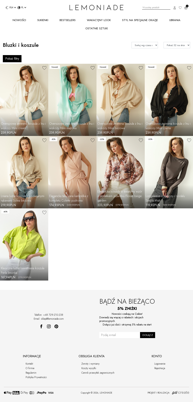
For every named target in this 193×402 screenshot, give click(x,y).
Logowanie (159, 364)
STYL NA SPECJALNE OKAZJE (140, 20)
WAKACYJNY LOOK (99, 20)
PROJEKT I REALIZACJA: (168, 392)
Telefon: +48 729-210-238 (48, 315)
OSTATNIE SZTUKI (96, 28)
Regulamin (31, 373)
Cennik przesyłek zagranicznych (97, 373)
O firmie (30, 368)
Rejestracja (159, 368)
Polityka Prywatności (36, 377)
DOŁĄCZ (147, 335)
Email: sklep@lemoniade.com (49, 319)
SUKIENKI (42, 20)
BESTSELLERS (68, 20)
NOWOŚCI (19, 20)
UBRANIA (174, 20)
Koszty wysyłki (88, 368)
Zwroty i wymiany (90, 364)
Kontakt (29, 364)
